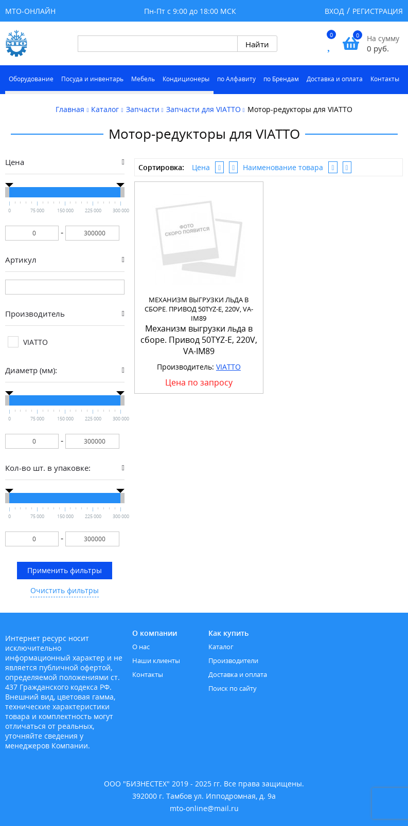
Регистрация (377, 11)
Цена (201, 167)
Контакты (384, 79)
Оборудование (31, 79)
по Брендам (281, 79)
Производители (233, 660)
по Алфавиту (236, 79)
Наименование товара (283, 167)
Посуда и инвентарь (92, 79)
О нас (141, 646)
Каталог (221, 646)
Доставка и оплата (335, 79)
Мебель (143, 79)
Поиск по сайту (232, 688)
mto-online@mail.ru (204, 808)
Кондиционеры (186, 79)
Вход (334, 11)
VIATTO (228, 367)
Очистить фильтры (64, 590)
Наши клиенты (156, 660)
